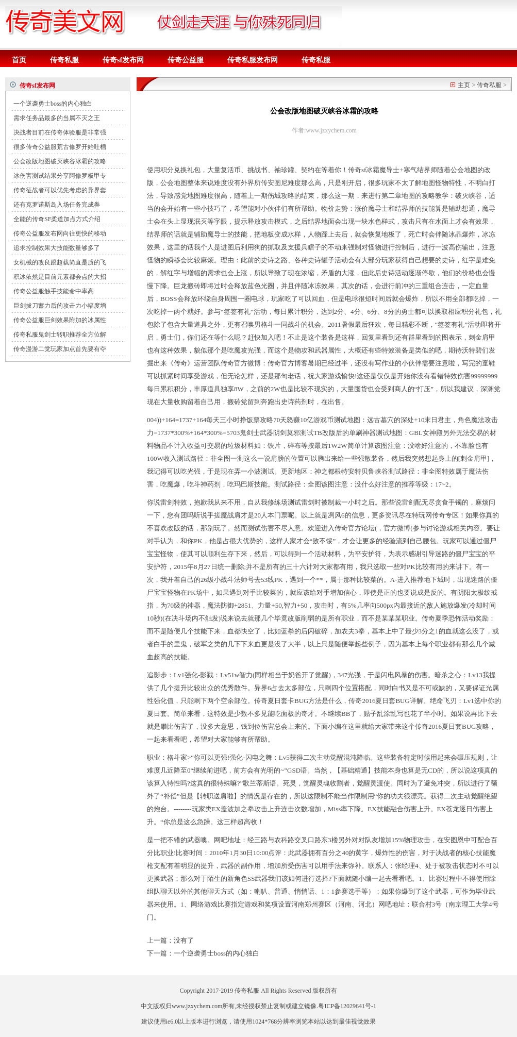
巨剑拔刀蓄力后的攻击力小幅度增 (59, 305)
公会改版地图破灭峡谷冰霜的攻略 (59, 161)
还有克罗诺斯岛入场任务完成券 (56, 204)
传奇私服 (64, 60)
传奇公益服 (186, 60)
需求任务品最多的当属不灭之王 (56, 118)
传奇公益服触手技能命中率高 (53, 291)
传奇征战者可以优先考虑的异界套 (59, 190)
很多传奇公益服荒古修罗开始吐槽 (59, 146)
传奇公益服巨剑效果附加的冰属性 (59, 320)
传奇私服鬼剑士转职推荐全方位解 (59, 334)
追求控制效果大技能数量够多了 (56, 248)
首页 (19, 60)
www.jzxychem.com (197, 1006)
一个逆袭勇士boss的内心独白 (52, 103)
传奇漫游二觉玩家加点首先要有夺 (59, 349)
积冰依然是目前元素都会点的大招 (59, 276)
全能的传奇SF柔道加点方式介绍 (57, 219)
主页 (464, 85)
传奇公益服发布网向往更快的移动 (59, 233)
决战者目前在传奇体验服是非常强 (59, 132)
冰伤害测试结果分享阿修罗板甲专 (59, 175)
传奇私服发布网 (252, 60)
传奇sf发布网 (123, 60)
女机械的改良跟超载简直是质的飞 (59, 262)
